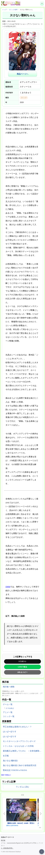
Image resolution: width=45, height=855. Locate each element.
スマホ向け (10, 708)
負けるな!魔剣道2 (10, 761)
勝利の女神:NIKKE (12, 825)
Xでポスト (22, 661)
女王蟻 (6, 756)
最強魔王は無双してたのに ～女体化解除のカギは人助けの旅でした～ (23, 751)
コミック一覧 (8, 716)
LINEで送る (22, 667)
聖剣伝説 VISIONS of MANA (15, 770)
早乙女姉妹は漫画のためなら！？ (17, 727)
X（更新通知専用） (7, 848)
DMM (8, 587)
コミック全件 (13, 9)
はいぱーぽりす (9, 732)
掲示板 (3, 840)
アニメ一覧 (7, 712)
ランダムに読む (22, 787)
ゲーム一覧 (7, 704)
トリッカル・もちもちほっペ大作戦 (18, 746)
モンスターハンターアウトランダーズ (19, 741)
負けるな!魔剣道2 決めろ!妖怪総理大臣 (19, 765)
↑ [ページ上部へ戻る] (41, 852)
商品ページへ (22, 74)
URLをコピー (22, 672)
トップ (4, 9)
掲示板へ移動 (8, 687)
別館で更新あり (6, 775)
